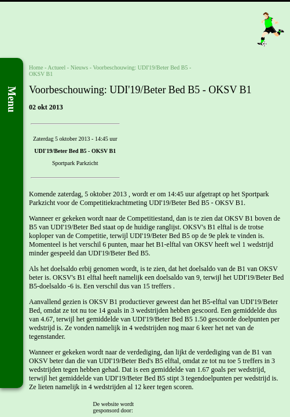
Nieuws (80, 67)
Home (36, 67)
